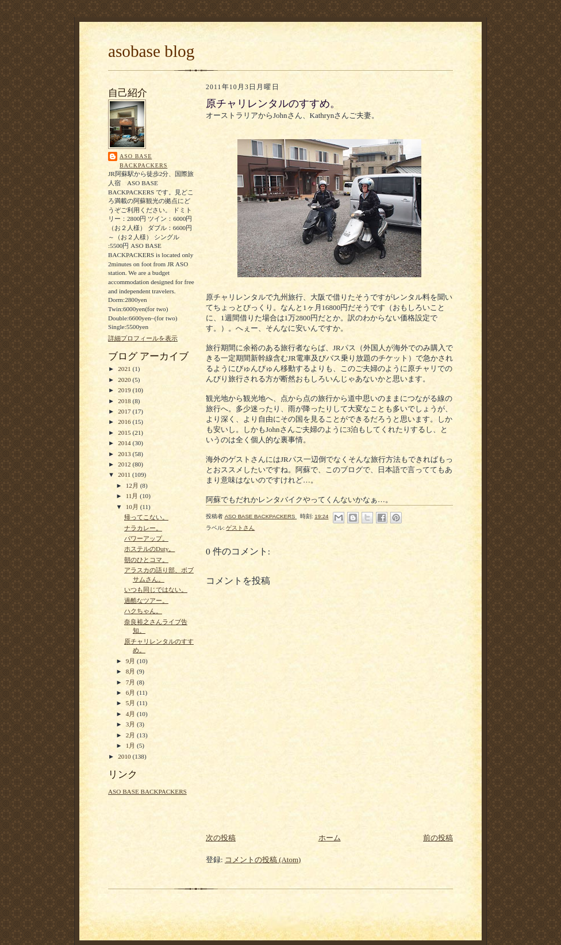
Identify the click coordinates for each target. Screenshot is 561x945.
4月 (131, 713)
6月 (131, 692)
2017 (125, 411)
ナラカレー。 (143, 528)
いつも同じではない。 (155, 589)
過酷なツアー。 (146, 600)
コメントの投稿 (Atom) (263, 859)
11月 (133, 495)
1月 (131, 745)
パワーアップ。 (146, 538)
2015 (125, 432)
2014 (125, 442)
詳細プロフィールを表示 (143, 338)
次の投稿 (221, 837)
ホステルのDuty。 (149, 548)
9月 (131, 660)
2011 (125, 474)
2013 (125, 453)
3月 (131, 724)
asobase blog (151, 51)
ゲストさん (240, 528)
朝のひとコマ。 (146, 559)
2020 (125, 379)
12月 (133, 485)
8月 (131, 671)
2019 (125, 390)
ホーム (329, 837)
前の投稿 (438, 837)
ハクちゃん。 (143, 610)
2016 (125, 421)
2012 (125, 464)
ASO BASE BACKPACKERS (143, 161)
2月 (131, 735)
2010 (125, 756)
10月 (133, 506)
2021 (125, 368)
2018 (125, 400)
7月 (131, 682)
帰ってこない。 (146, 517)
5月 (131, 702)
